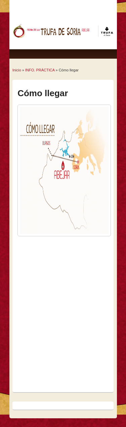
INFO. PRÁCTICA (39, 70)
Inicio (16, 70)
